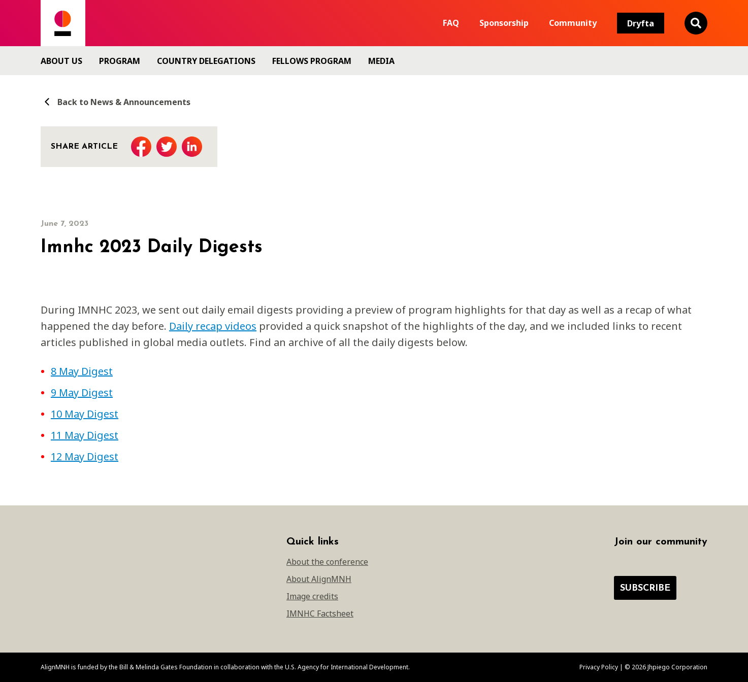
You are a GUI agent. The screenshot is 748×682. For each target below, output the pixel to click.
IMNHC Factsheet (319, 613)
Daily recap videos (212, 326)
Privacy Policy (598, 667)
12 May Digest (84, 456)
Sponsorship (504, 22)
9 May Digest (82, 392)
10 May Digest (84, 414)
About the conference (327, 561)
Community (573, 22)
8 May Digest (82, 371)
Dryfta (640, 23)
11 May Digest (84, 435)
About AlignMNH (318, 579)
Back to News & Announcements (115, 101)
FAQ (451, 22)
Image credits (312, 596)
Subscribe (645, 588)
